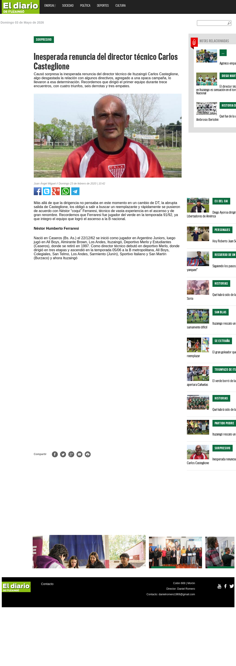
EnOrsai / (50, 5)
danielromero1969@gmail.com (177, 594)
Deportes (103, 5)
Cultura (120, 5)
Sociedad (67, 5)
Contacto (47, 584)
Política (85, 5)
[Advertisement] (19, 95)
